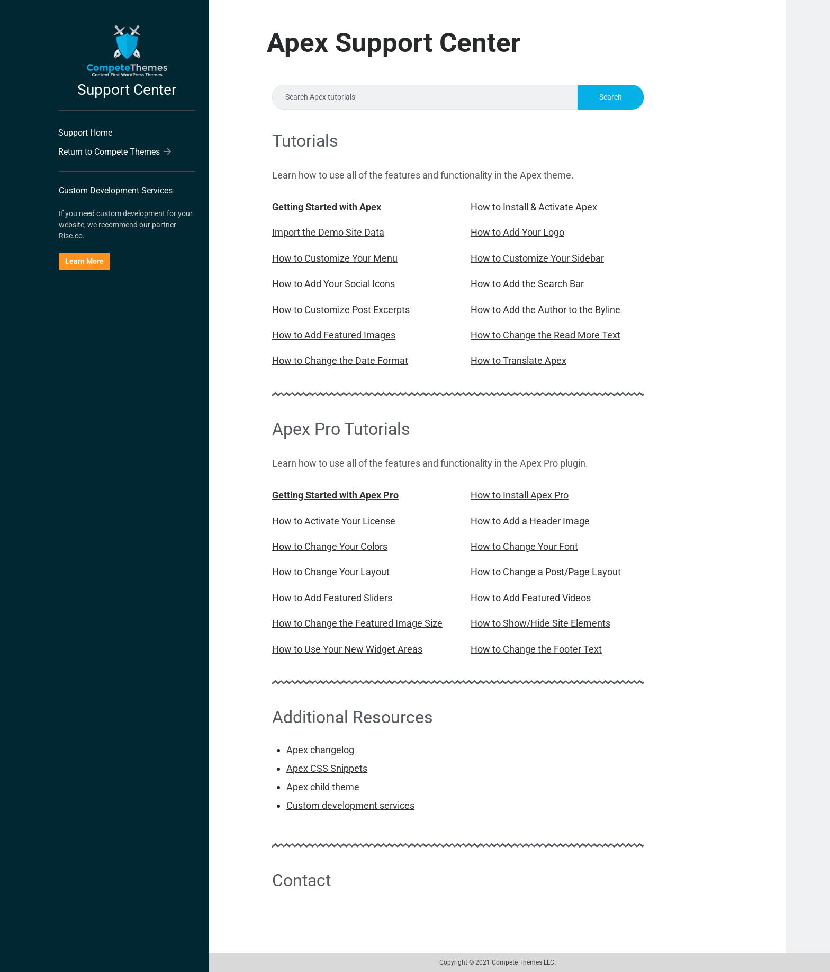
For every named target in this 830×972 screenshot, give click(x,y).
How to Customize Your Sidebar (537, 258)
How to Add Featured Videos (531, 597)
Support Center (126, 90)
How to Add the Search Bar (527, 283)
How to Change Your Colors (329, 546)
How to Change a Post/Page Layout (546, 571)
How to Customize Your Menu (335, 258)
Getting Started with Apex (326, 206)
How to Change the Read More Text (545, 335)
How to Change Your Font (524, 546)
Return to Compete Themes (114, 152)
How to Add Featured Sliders (332, 597)
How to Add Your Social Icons (333, 283)
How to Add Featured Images (333, 335)
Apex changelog (320, 749)
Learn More (84, 261)
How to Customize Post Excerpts (341, 309)
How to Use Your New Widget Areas (347, 649)
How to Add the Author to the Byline (545, 309)
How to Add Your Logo (517, 232)
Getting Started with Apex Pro (335, 495)
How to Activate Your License (333, 521)
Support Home (85, 133)
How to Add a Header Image (530, 521)
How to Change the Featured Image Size (357, 623)
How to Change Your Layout (331, 571)
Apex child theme (322, 786)
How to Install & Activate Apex (534, 206)
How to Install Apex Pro (520, 495)
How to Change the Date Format (340, 360)
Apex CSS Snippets (326, 768)
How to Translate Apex (518, 360)
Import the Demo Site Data (328, 232)
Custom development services (350, 805)
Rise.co (71, 235)
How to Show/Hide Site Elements (540, 623)
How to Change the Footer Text (536, 649)
